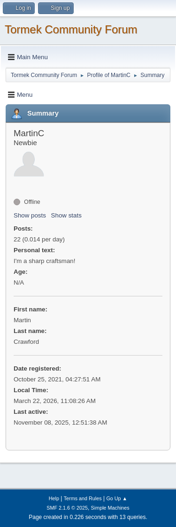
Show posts (30, 215)
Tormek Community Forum (71, 29)
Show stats (66, 215)
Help (54, 498)
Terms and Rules (83, 498)
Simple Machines (110, 508)
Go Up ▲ (116, 498)
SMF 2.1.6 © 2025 (67, 508)
